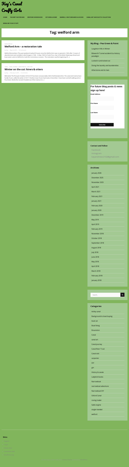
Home (5, 17)
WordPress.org (9, 455)
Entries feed (8, 448)
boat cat (95, 321)
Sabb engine (96, 405)
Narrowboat (8, 44)
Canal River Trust (98, 349)
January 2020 (96, 210)
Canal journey (13, 66)
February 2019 (97, 229)
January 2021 (96, 201)
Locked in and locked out (101, 61)
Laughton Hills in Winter (101, 49)
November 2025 (98, 182)
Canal (6, 66)
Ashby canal (96, 311)
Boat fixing (96, 325)
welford (30, 66)
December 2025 (97, 178)
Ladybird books (97, 377)
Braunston (96, 330)
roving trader (97, 400)
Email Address (95, 94)
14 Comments (22, 50)
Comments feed (9, 451)
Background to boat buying (102, 316)
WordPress (83, 460)
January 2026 (96, 173)
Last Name (94, 112)
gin (93, 367)
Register (6, 441)
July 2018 (95, 252)
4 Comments (24, 73)
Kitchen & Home (51, 17)
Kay (7, 50)
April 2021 (95, 187)
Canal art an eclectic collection (98, 17)
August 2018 (96, 248)
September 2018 (98, 243)
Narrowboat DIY (98, 391)
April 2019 (95, 224)
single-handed (97, 409)
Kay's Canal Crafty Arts (12, 7)
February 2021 (97, 196)
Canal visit (95, 353)
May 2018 (95, 261)
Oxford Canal (96, 395)
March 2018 (96, 271)
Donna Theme (67, 460)
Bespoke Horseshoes (35, 17)
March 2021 (96, 191)
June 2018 (95, 257)
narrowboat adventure (100, 386)
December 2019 (97, 215)
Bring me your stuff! (10, 23)
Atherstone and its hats (100, 70)
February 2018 (97, 276)
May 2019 (95, 220)
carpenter (95, 358)
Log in (6, 444)
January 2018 (96, 280)
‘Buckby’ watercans (17, 17)
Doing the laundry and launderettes (105, 65)
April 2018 (95, 266)
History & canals (98, 372)
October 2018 (97, 238)
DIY (93, 363)
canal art (95, 339)
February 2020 (97, 206)
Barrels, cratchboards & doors (71, 17)
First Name (94, 103)
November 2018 (98, 233)
